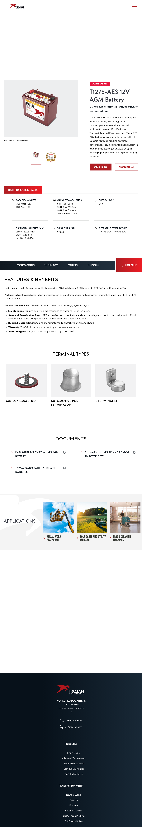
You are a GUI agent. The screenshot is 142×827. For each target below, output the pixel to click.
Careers (74, 800)
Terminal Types (51, 265)
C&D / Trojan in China (74, 816)
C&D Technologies (74, 774)
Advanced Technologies (74, 758)
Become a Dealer (73, 810)
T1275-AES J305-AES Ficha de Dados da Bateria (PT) (108, 454)
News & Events (73, 795)
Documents (73, 265)
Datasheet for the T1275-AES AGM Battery (39, 454)
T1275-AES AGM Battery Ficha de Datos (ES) (39, 470)
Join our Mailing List (73, 769)
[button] (134, 6)
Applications (93, 265)
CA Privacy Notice (74, 821)
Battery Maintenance (74, 763)
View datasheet (126, 167)
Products (73, 805)
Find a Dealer (73, 753)
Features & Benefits (26, 265)
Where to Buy (100, 167)
